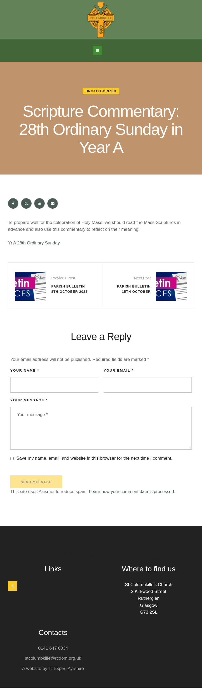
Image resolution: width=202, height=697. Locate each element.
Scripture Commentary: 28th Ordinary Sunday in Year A (101, 129)
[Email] (52, 203)
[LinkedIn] (39, 203)
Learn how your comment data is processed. (133, 500)
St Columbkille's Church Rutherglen (101, 564)
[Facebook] (13, 203)
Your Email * (119, 379)
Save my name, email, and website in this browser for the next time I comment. (94, 467)
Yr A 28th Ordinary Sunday (34, 242)
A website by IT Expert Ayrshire (53, 677)
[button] (97, 50)
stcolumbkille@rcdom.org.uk (53, 667)
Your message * (29, 409)
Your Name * (24, 379)
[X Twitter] (26, 203)
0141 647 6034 (53, 657)
